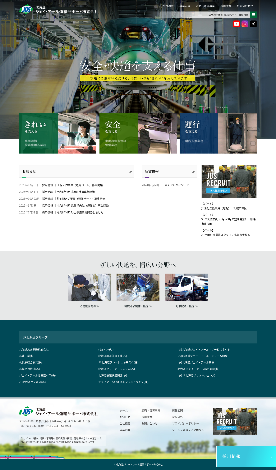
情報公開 (177, 410)
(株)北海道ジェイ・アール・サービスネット (203, 349)
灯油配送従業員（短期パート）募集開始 (81, 198)
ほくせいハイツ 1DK (177, 185)
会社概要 (168, 6)
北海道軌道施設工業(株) (112, 356)
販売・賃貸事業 (205, 6)
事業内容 (184, 6)
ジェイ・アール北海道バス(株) (37, 375)
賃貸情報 (152, 171)
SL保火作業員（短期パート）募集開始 (238, 14)
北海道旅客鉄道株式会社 (34, 349)
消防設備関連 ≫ (89, 306)
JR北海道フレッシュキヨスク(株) (118, 362)
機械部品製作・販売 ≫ (138, 306)
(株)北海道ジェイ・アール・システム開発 (202, 356)
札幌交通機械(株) (29, 369)
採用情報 (225, 6)
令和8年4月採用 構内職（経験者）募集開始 (83, 205)
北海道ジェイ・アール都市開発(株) (198, 369)
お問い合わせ (245, 6)
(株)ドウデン (106, 349)
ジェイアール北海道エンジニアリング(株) (123, 382)
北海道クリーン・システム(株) (116, 369)
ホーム (124, 410)
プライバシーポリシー (185, 423)
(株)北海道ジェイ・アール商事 (195, 362)
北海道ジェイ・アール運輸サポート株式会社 (140, 464)
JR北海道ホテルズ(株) (32, 382)
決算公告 (177, 417)
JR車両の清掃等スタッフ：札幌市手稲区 (225, 235)
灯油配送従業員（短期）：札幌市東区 (224, 208)
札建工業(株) (26, 356)
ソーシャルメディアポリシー (189, 430)
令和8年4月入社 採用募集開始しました (80, 212)
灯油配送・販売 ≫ (187, 306)
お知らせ (29, 171)
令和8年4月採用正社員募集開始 (76, 192)
